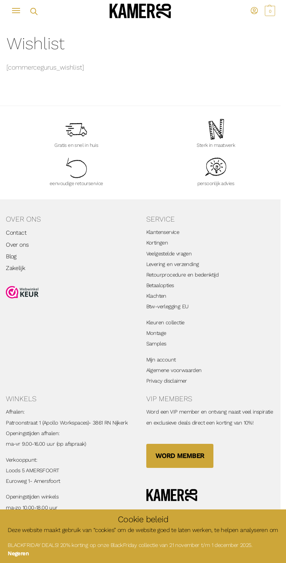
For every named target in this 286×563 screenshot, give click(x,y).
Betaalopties (160, 285)
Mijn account (161, 359)
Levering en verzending (172, 264)
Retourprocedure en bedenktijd (182, 274)
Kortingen (157, 242)
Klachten (156, 296)
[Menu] (19, 10)
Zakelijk (15, 268)
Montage (156, 333)
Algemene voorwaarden (174, 370)
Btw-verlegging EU (167, 306)
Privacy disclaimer (166, 381)
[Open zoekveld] (33, 11)
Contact (16, 232)
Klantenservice (162, 232)
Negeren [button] (18, 553)
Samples (156, 343)
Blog (11, 256)
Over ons (17, 244)
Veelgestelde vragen (169, 253)
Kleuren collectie (165, 322)
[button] (269, 11)
